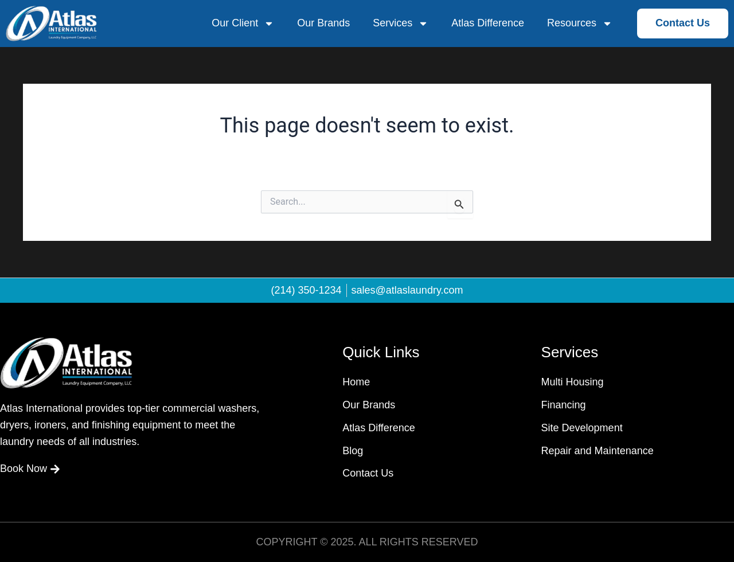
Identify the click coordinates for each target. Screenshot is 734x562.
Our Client (243, 23)
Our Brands (323, 23)
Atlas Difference (487, 23)
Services (400, 23)
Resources (579, 23)
